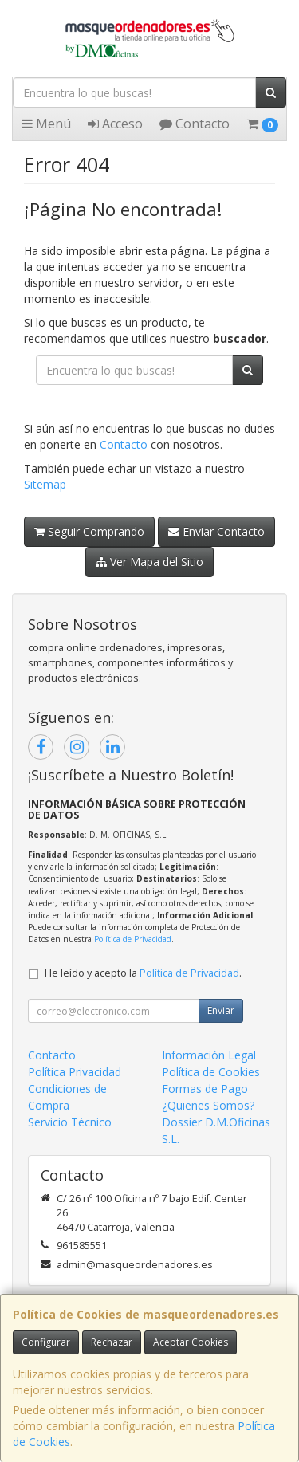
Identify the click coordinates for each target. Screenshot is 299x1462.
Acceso (115, 123)
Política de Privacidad (132, 939)
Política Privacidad (74, 1071)
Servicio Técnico (70, 1122)
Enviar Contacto (216, 531)
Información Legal (209, 1055)
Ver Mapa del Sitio (149, 561)
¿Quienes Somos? (208, 1105)
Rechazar (111, 1342)
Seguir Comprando (89, 531)
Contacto (194, 123)
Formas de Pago (205, 1088)
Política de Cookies (211, 1071)
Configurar (46, 1342)
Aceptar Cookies (190, 1342)
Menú (46, 123)
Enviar (220, 1010)
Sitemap (45, 484)
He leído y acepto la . (143, 973)
